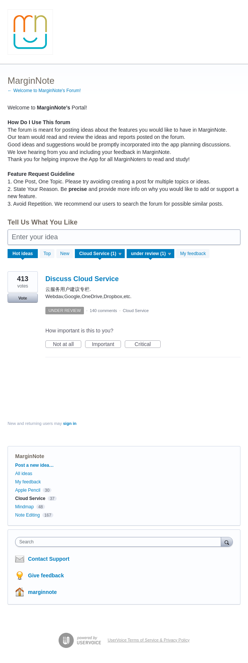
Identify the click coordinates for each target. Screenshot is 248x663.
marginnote (42, 592)
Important (106, 344)
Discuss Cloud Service (82, 279)
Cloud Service (136, 310)
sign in (69, 423)
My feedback (193, 253)
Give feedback (46, 575)
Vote (22, 298)
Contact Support (49, 559)
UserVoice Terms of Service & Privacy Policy (149, 640)
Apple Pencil (27, 490)
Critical (148, 344)
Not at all (67, 344)
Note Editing (27, 515)
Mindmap (24, 506)
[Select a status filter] (151, 254)
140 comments (103, 310)
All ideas (23, 473)
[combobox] (120, 542)
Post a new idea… (34, 465)
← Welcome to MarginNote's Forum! (44, 90)
